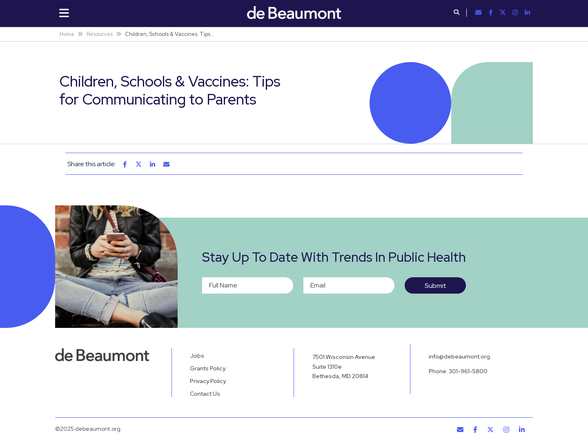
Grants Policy (207, 368)
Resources (100, 34)
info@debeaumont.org (459, 356)
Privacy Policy (208, 381)
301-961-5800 (468, 371)
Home (67, 34)
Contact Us (205, 393)
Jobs (197, 355)
